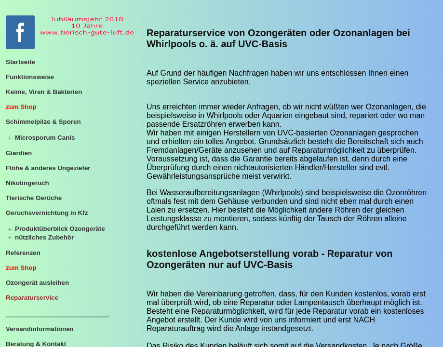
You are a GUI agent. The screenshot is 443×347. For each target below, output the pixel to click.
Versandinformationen (40, 329)
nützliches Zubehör (44, 237)
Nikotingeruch (27, 183)
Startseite (20, 62)
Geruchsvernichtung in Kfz (47, 212)
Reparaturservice (32, 297)
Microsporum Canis (45, 137)
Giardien (19, 153)
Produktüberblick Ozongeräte (60, 228)
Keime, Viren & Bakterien (44, 91)
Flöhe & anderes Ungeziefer (48, 168)
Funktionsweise (30, 76)
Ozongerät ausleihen (37, 282)
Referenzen (23, 252)
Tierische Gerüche (34, 197)
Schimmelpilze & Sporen (43, 121)
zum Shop (21, 106)
